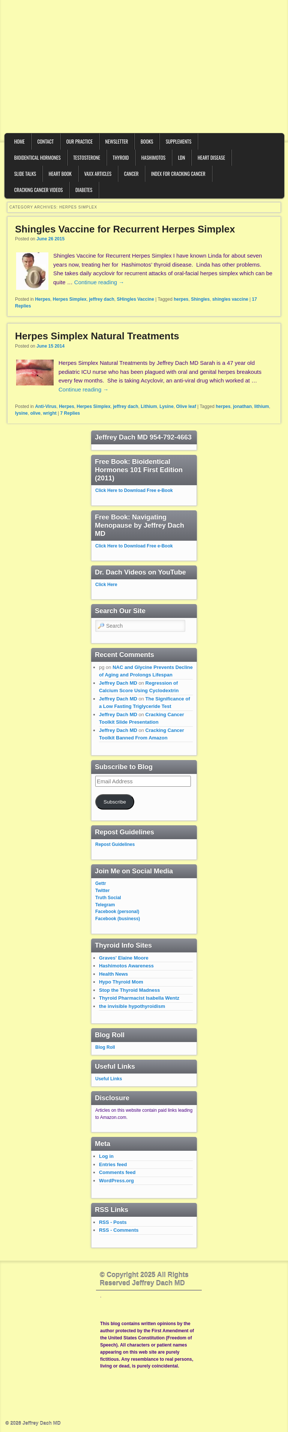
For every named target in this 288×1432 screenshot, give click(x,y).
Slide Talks (25, 173)
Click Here (106, 584)
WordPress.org (116, 1180)
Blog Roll (105, 1047)
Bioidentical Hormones (37, 157)
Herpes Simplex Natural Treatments (97, 336)
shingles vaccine (230, 299)
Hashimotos (153, 157)
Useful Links (108, 1078)
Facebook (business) (117, 918)
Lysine (166, 406)
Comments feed (117, 1172)
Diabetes (83, 189)
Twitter (102, 890)
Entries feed (113, 1164)
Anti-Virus (45, 406)
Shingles (200, 299)
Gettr (100, 883)
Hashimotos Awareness (126, 966)
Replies (70, 413)
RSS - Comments (118, 1230)
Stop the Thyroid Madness (129, 990)
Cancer (131, 173)
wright (50, 413)
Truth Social (108, 897)
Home (19, 141)
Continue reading (99, 282)
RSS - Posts (113, 1222)
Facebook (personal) (117, 911)
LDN (181, 157)
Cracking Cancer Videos (38, 189)
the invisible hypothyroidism (132, 1006)
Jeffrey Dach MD (118, 683)
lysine (21, 413)
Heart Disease (211, 157)
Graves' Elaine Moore (123, 958)
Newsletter (116, 141)
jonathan (242, 406)
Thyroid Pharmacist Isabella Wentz (139, 998)
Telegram (105, 904)
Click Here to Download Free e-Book (134, 490)
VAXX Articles (97, 173)
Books (147, 141)
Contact (45, 141)
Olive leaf (186, 406)
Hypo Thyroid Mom (121, 982)
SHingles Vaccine (135, 299)
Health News (113, 974)
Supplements (178, 141)
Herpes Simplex (70, 299)
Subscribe (115, 802)
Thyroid (121, 157)
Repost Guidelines (115, 844)
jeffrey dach (101, 299)
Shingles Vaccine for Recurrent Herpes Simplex (125, 229)
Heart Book (60, 173)
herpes (181, 299)
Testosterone (86, 157)
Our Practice (79, 141)
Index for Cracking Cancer (178, 173)
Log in (106, 1156)
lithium (261, 406)
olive (35, 413)
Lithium (149, 406)
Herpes (42, 299)
